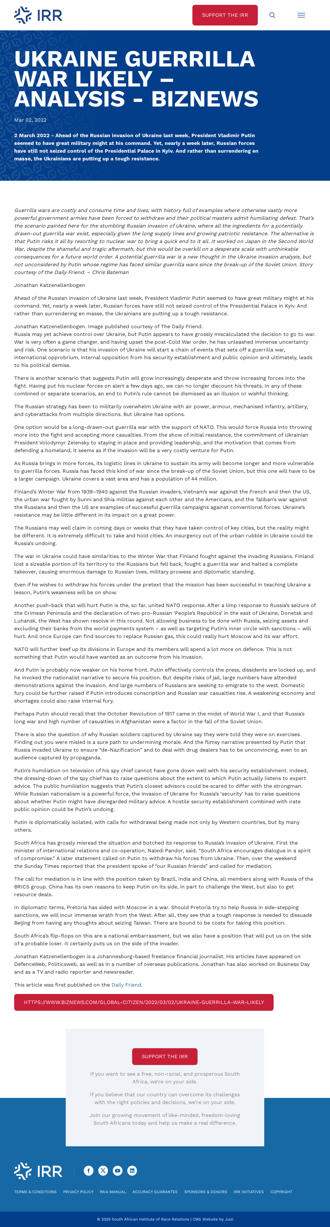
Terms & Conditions (35, 1192)
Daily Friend (126, 985)
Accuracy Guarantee (155, 1192)
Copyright (281, 1192)
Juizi (229, 1219)
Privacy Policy (78, 1192)
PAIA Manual (113, 1192)
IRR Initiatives (249, 1192)
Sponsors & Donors (205, 1192)
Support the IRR (165, 1056)
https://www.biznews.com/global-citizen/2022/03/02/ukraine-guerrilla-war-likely (144, 1002)
